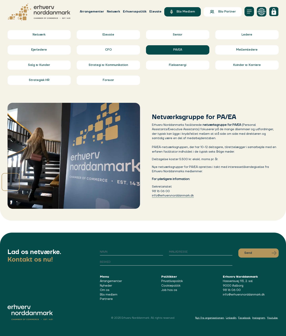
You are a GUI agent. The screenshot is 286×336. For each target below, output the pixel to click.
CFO (108, 50)
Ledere (247, 35)
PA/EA (177, 50)
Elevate (155, 11)
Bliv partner (223, 12)
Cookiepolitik (171, 286)
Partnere (106, 299)
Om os (104, 290)
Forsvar (108, 80)
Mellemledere (247, 50)
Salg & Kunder (39, 65)
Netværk (113, 11)
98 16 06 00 (232, 290)
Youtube (272, 318)
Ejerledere (39, 50)
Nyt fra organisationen (209, 318)
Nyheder (106, 286)
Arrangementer (92, 11)
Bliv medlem (182, 12)
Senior (177, 35)
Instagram (258, 318)
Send (260, 253)
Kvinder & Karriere (247, 65)
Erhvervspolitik (135, 11)
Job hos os (169, 290)
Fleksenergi (177, 65)
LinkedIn (231, 318)
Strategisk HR (39, 80)
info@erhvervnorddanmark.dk (173, 195)
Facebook (244, 318)
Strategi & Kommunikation (108, 65)
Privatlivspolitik (172, 281)
